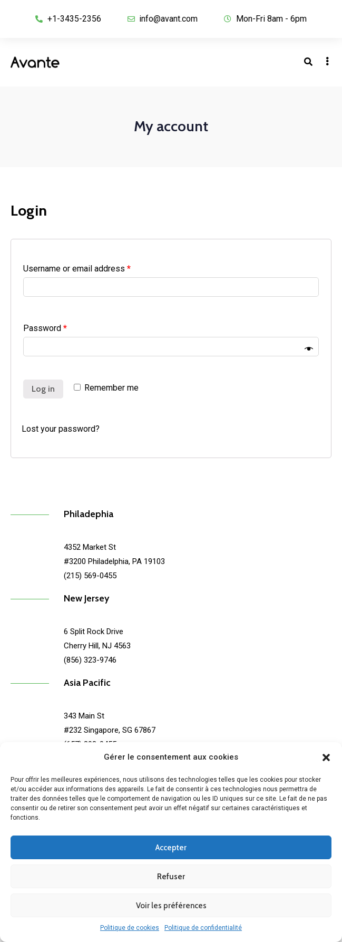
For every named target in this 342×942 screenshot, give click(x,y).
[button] (326, 757)
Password (45, 328)
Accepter (171, 847)
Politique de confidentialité (203, 927)
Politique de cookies (129, 927)
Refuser (171, 876)
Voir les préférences (171, 905)
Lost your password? (61, 429)
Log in (43, 389)
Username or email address (77, 269)
